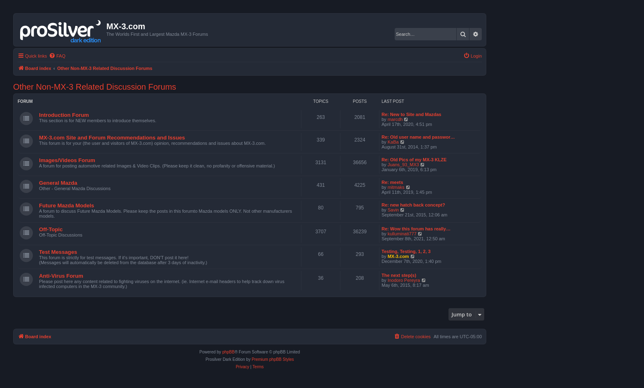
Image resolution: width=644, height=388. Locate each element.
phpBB (228, 352)
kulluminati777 (402, 233)
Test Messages (58, 252)
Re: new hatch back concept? (413, 204)
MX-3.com (398, 256)
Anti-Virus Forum (61, 276)
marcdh (395, 119)
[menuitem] (57, 56)
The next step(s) (399, 275)
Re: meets (392, 182)
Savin (393, 209)
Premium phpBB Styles (273, 359)
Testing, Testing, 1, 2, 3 (406, 251)
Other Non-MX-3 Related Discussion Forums (94, 86)
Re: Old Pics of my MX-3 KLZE (414, 159)
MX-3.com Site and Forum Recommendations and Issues (112, 138)
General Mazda (58, 183)
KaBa (393, 141)
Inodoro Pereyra (404, 280)
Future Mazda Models (66, 205)
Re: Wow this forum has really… (416, 228)
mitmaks (396, 187)
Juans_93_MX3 (403, 164)
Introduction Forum (64, 115)
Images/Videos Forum (67, 160)
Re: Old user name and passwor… (418, 137)
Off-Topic (51, 229)
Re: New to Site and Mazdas (411, 114)
